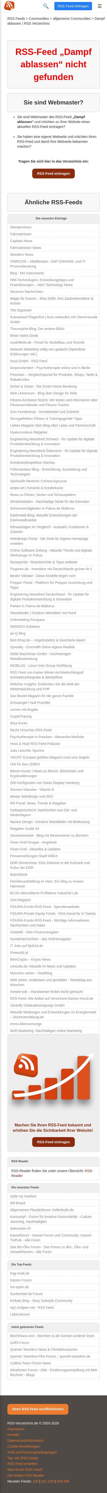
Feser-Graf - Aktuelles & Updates (35, 849)
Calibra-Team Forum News (30, 1363)
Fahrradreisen (20, 234)
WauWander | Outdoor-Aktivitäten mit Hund (43, 613)
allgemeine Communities (72, 19)
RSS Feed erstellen (22, 1464)
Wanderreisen (20, 227)
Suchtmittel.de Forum (26, 1294)
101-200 (47, 1481)
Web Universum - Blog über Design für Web (43, 393)
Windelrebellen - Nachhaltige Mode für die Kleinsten (49, 502)
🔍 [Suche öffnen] (46, 6)
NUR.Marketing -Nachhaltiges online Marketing (46, 1031)
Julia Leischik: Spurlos (27, 750)
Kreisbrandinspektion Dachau (32, 462)
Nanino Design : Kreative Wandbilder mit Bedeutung (50, 822)
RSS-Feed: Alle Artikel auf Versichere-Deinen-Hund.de (51, 998)
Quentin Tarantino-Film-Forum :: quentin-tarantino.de (50, 1356)
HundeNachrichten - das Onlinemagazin (40, 939)
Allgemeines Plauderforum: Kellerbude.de (42, 1210)
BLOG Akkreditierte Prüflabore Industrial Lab (44, 893)
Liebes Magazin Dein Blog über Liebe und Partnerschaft (52, 425)
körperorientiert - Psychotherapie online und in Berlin (50, 368)
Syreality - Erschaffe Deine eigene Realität (42, 647)
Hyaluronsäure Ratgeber (29, 432)
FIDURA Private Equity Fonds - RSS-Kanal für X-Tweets (53, 914)
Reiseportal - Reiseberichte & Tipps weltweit (43, 562)
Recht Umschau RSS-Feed (31, 730)
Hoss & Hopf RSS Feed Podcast (35, 744)
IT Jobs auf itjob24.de (26, 946)
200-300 (63, 1481)
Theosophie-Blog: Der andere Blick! (37, 329)
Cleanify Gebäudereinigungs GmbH (37, 1005)
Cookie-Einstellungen (23, 1446)
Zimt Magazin (20, 900)
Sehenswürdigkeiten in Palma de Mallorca (42, 508)
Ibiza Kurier (19, 723)
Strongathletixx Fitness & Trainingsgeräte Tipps (46, 419)
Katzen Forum (21, 1280)
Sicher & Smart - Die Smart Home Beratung (43, 386)
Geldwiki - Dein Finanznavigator (34, 932)
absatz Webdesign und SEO (31, 796)
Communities (39, 19)
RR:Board (17, 1203)
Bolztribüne (18, 874)
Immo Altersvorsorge (26, 1024)
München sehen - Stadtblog (31, 973)
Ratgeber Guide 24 (24, 829)
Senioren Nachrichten (26, 292)
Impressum (15, 1429)
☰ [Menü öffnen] (99, 6)
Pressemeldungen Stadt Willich (34, 856)
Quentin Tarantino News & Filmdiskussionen (43, 1349)
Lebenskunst (20, 1314)
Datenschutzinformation (25, 1440)
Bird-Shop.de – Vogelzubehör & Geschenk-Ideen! (48, 640)
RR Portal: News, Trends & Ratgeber (38, 803)
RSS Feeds (16, 19)
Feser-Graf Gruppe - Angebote (33, 842)
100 (35, 1481)
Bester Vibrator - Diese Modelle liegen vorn (43, 576)
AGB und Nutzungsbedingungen (32, 1452)
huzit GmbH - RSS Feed (28, 361)
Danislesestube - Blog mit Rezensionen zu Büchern (49, 835)
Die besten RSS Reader (25, 1475)
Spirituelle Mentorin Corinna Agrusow (38, 481)
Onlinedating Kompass (27, 620)
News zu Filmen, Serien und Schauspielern (43, 495)
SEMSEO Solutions (25, 626)
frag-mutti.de (20, 1273)
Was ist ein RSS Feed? (25, 1470)
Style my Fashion (23, 1196)
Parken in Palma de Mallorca (32, 606)
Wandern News (21, 255)
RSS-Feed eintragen (53, 173)
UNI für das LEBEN (25, 764)
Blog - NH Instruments (27, 273)
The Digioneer (21, 310)
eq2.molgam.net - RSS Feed (32, 1307)
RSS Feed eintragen (73, 6)
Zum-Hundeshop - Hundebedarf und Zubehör (44, 412)
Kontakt (13, 1435)
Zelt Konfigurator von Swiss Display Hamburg (44, 783)
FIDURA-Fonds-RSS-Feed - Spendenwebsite (44, 907)
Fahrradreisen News (25, 248)
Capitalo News (21, 241)
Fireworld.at (19, 953)
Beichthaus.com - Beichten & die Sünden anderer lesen (52, 1336)
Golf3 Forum (19, 1343)
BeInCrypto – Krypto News (30, 959)
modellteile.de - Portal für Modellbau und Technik (47, 342)
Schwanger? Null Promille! (30, 703)
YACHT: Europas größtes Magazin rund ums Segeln (50, 757)
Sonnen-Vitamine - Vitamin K (32, 790)
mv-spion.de (19, 1287)
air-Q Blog (18, 633)
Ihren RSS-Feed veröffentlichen (37, 1409)
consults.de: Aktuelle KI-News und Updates (43, 966)
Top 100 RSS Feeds (22, 1458)
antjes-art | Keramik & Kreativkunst (36, 488)
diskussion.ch (20, 1228)
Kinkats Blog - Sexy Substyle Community (41, 1301)
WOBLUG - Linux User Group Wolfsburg (41, 666)
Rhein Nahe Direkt (24, 336)
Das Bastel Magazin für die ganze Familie (42, 696)
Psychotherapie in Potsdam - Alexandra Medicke (47, 737)
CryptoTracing (20, 716)
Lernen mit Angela (24, 709)
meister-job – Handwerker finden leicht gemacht (46, 992)
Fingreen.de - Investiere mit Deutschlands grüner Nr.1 (51, 569)
